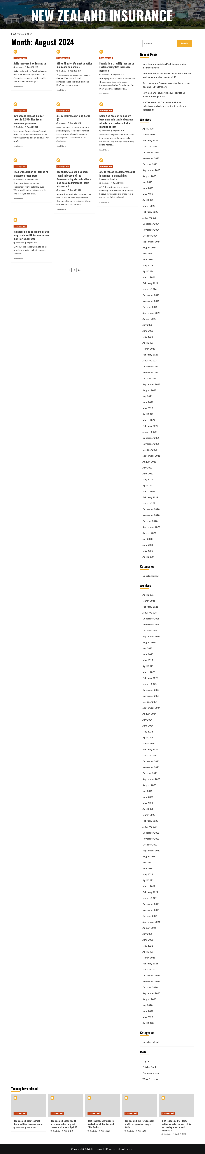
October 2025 (150, 164)
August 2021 (149, 461)
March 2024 (148, 277)
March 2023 (148, 348)
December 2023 (150, 295)
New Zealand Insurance (102, 14)
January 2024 (149, 289)
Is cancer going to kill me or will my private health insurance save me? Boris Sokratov (31, 235)
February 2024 (150, 283)
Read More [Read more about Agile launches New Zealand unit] (18, 86)
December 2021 (150, 437)
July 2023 (147, 324)
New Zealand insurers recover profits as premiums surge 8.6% (163, 94)
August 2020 (149, 533)
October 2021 (150, 449)
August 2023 (149, 319)
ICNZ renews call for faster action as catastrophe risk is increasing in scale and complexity (164, 106)
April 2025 (148, 200)
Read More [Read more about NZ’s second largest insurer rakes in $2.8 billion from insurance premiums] (18, 146)
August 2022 (149, 390)
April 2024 (148, 271)
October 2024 (150, 235)
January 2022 (149, 432)
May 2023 (147, 336)
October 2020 (150, 521)
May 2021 (147, 479)
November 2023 (150, 301)
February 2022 (150, 426)
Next (79, 270)
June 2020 (147, 545)
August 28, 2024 (118, 74)
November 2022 (150, 372)
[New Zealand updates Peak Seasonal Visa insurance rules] (28, 1105)
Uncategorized (150, 575)
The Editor (20, 67)
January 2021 (149, 503)
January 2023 (149, 360)
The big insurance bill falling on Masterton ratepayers (31, 173)
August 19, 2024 (32, 127)
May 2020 (147, 550)
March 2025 (148, 206)
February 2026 (150, 140)
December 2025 (150, 152)
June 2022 (147, 402)
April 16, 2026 (31, 1127)
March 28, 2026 (180, 1134)
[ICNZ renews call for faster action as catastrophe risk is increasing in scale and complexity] (176, 1105)
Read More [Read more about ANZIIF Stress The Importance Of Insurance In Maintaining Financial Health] (104, 202)
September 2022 (151, 384)
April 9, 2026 (105, 1131)
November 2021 (150, 443)
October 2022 (150, 378)
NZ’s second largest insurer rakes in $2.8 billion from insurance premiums (29, 119)
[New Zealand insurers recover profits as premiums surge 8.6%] (139, 1105)
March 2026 (148, 134)
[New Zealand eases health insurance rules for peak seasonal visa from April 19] (65, 1105)
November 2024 (150, 229)
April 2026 (148, 128)
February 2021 (150, 497)
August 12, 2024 (75, 190)
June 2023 (147, 330)
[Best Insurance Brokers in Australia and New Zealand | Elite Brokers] (102, 1105)
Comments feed (150, 1073)
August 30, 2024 (32, 67)
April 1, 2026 (142, 1131)
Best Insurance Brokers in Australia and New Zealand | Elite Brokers (166, 85)
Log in (145, 1061)
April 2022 (148, 414)
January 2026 (149, 146)
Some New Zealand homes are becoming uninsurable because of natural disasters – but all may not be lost (116, 121)
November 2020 (150, 515)
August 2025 (149, 176)
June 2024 (147, 259)
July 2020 (147, 539)
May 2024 (147, 265)
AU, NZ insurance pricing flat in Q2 (73, 117)
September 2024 (151, 241)
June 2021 (147, 473)
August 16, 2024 (118, 130)
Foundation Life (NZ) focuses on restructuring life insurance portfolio (117, 67)
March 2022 (148, 420)
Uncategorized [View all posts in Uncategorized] (20, 58)
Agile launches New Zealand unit (31, 63)
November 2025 (150, 158)
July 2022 (147, 396)
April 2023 (148, 342)
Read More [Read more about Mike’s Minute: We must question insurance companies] (61, 90)
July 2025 (147, 182)
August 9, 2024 (32, 242)
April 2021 (148, 485)
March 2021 (148, 491)
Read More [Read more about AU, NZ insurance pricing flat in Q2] (61, 146)
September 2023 (151, 313)
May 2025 (147, 194)
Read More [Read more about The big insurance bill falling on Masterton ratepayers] (18, 198)
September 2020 (151, 527)
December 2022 (150, 366)
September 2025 (151, 170)
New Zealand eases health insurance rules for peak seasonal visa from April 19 (166, 75)
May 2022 (147, 408)
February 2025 (150, 211)
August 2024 (149, 247)
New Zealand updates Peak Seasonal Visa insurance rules (164, 66)
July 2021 (147, 467)
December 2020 (150, 509)
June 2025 (147, 188)
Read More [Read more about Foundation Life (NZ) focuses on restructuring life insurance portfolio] (104, 94)
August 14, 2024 (32, 179)
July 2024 (147, 253)
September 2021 (151, 455)
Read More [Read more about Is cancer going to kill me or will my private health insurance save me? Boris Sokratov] (18, 258)
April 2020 (148, 556)
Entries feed (149, 1067)
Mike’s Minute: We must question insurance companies (74, 65)
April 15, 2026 (68, 1131)
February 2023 (150, 354)
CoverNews (112, 1148)
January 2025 (149, 217)
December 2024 (150, 223)
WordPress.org (150, 1079)
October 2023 (150, 307)
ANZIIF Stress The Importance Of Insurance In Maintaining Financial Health (117, 175)
